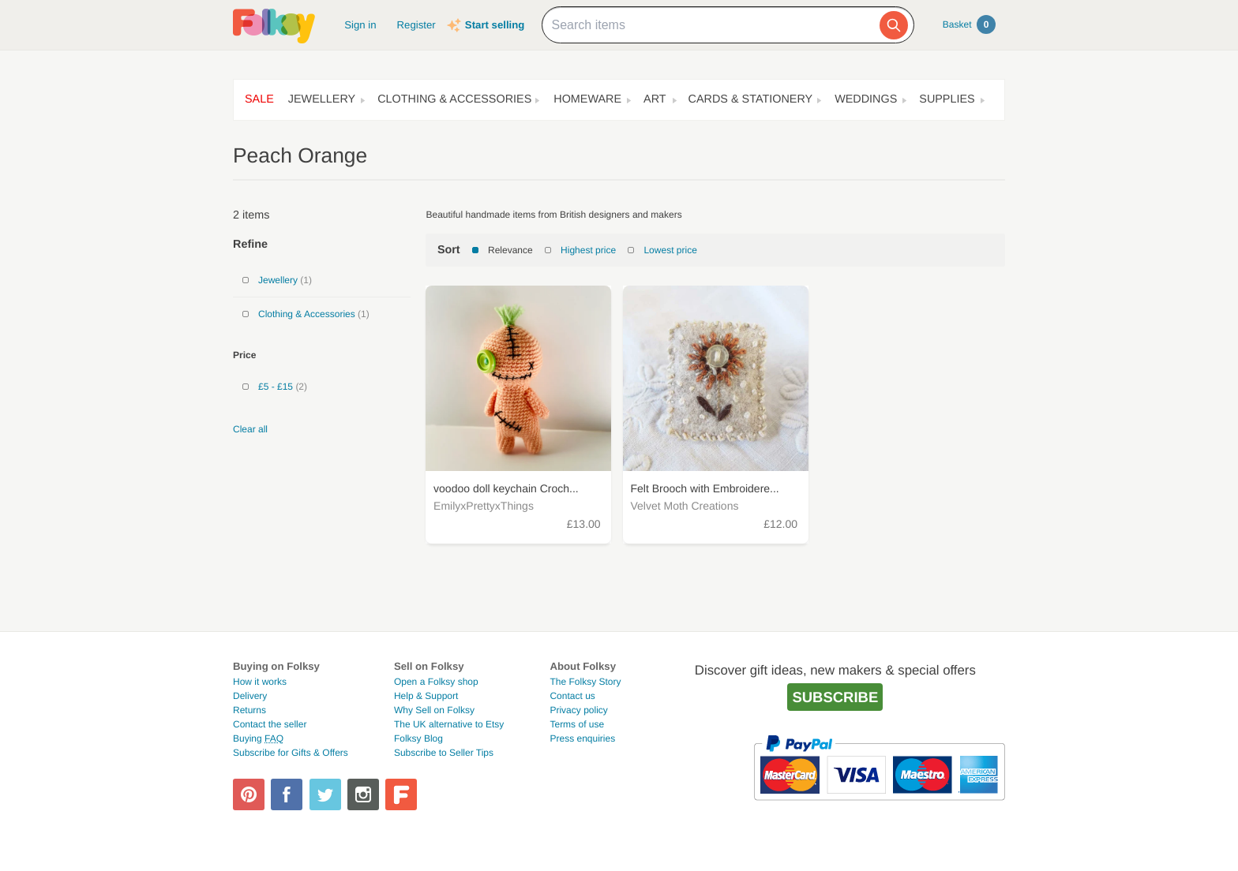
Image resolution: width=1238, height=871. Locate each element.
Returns (249, 710)
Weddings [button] (866, 99)
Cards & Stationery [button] (750, 99)
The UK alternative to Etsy (449, 724)
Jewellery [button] (321, 99)
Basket (969, 24)
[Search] (894, 25)
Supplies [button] (946, 99)
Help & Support (426, 695)
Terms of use (577, 724)
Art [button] (654, 99)
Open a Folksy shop (436, 681)
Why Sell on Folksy (434, 710)
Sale (259, 99)
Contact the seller (269, 724)
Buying (258, 738)
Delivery (250, 695)
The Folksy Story (585, 681)
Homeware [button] (587, 99)
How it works (260, 681)
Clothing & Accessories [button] (454, 99)
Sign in (360, 25)
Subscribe (835, 697)
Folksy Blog (418, 738)
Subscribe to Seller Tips (443, 752)
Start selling (494, 25)
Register (416, 25)
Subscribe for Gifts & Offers (290, 752)
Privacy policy (578, 710)
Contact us (572, 695)
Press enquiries (582, 738)
